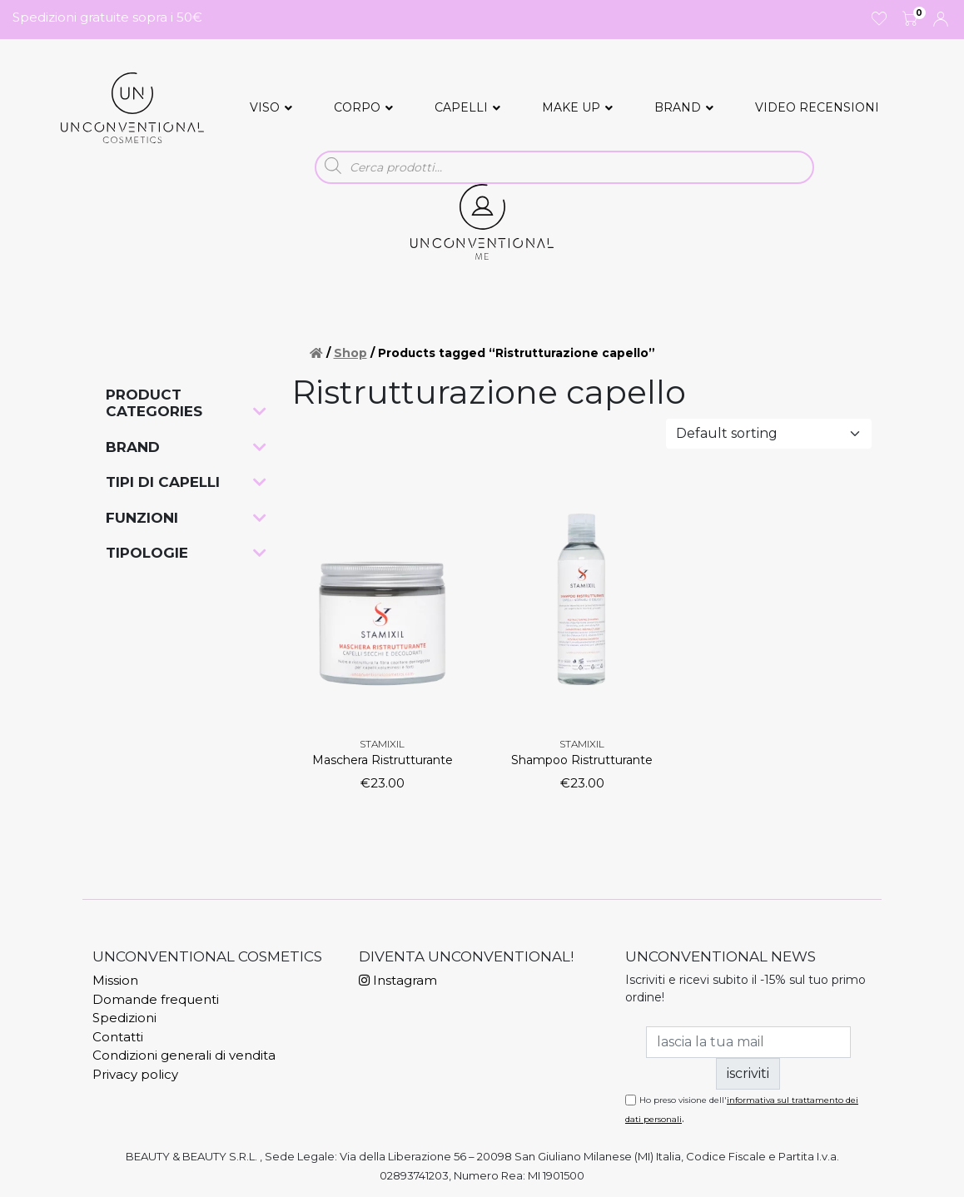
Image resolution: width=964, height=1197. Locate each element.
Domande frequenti (155, 999)
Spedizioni (124, 1018)
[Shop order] (769, 434)
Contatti (117, 1037)
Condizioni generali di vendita (184, 1055)
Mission (115, 980)
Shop (350, 353)
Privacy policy (135, 1074)
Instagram (398, 980)
